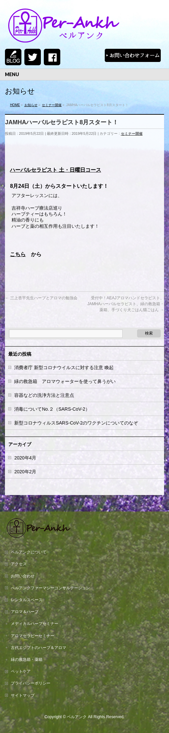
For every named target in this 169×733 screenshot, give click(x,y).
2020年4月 (25, 457)
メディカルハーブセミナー (34, 623)
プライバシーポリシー (30, 683)
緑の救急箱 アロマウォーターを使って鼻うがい (65, 381)
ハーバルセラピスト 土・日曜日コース (55, 170)
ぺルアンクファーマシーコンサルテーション (50, 588)
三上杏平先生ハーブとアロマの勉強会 (41, 298)
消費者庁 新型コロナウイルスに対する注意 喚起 (64, 367)
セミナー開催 (132, 133)
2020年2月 (25, 471)
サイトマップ (23, 695)
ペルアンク (77, 717)
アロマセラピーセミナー (32, 635)
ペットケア (21, 671)
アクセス (19, 564)
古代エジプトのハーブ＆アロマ (38, 647)
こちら (18, 254)
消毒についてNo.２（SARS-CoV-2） (52, 409)
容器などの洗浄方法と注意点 (44, 395)
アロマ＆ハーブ (25, 611)
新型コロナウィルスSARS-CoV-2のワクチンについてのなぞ (76, 422)
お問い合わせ (23, 576)
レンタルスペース (26, 600)
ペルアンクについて (28, 552)
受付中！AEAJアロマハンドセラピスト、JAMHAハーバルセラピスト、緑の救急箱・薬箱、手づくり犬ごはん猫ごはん (125, 304)
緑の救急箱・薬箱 (26, 659)
